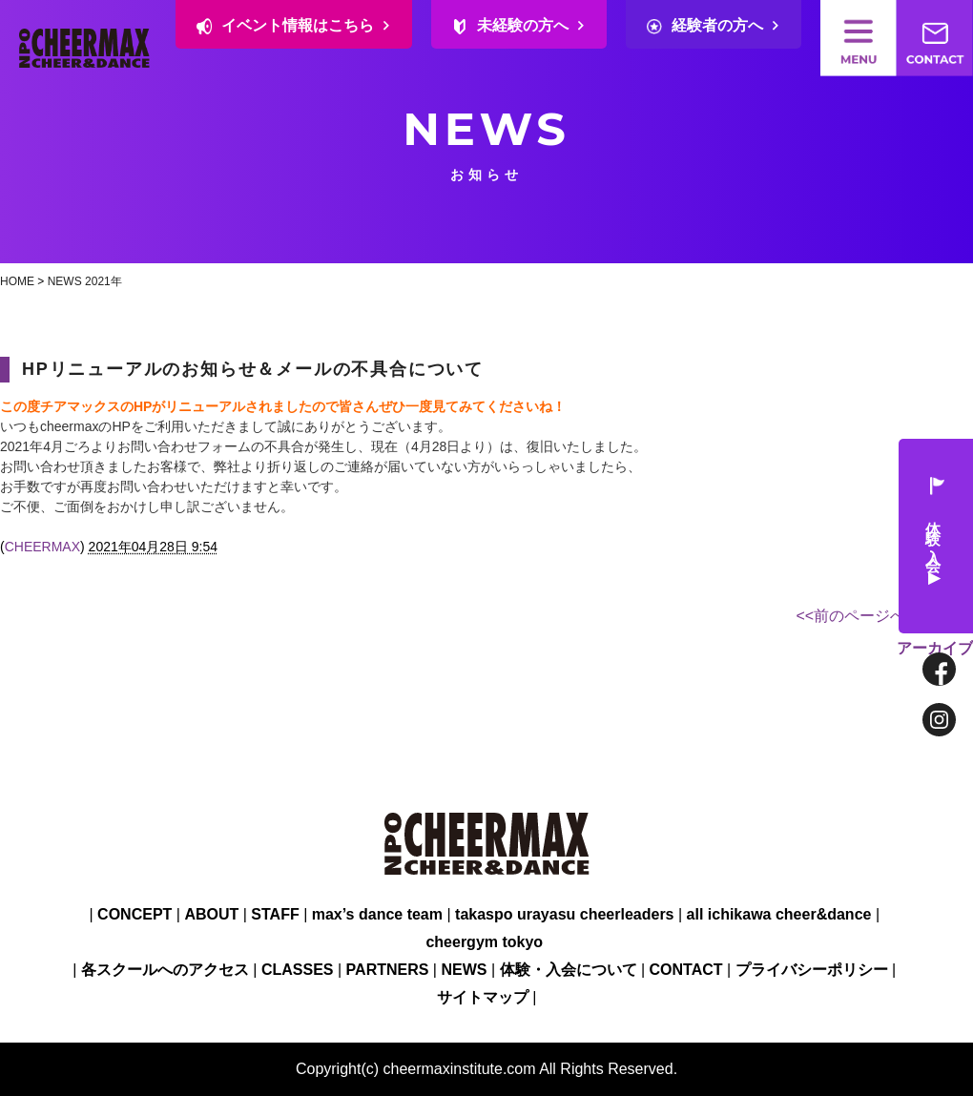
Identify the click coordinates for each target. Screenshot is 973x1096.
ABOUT (211, 914)
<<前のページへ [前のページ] (851, 616)
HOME (17, 281)
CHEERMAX (42, 546)
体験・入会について (568, 970)
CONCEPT (134, 914)
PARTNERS (387, 970)
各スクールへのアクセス (165, 970)
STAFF (275, 914)
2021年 (103, 281)
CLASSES (297, 970)
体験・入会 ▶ (934, 536)
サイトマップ (482, 997)
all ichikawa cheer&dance (779, 914)
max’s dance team (377, 914)
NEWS (65, 281)
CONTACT (686, 970)
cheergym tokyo (484, 942)
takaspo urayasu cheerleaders (564, 914)
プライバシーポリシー (811, 970)
